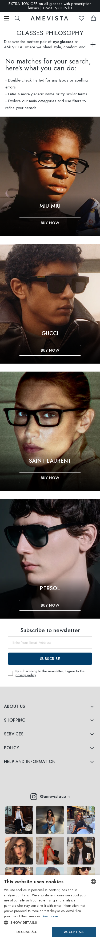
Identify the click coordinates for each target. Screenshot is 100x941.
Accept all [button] (74, 932)
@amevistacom (50, 797)
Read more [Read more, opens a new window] (50, 916)
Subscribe (50, 658)
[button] (45, 922)
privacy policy (25, 675)
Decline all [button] (27, 932)
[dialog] (50, 908)
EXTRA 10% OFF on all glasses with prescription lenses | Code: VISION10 (50, 6)
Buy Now (50, 222)
